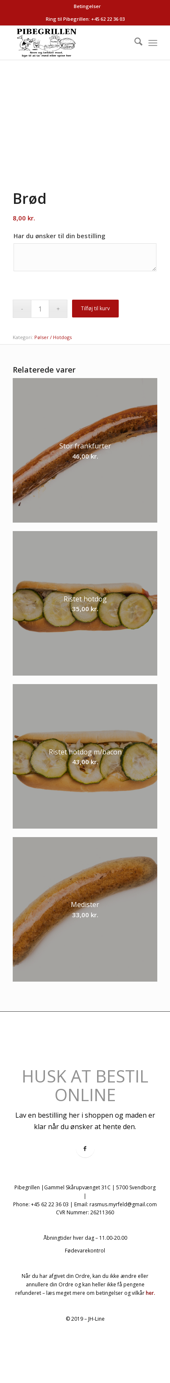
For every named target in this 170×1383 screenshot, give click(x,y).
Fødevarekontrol (85, 1250)
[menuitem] (87, 6)
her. (150, 1293)
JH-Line (96, 1318)
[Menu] (152, 43)
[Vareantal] (40, 309)
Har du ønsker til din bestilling (59, 235)
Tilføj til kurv (95, 308)
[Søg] (134, 43)
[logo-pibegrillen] (70, 43)
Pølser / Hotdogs (53, 337)
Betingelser (87, 6)
